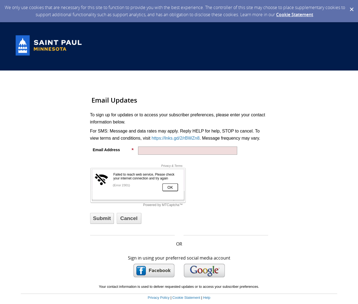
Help (206, 297)
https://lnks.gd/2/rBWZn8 (175, 138)
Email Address (113, 150)
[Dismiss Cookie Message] (351, 5)
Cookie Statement (294, 15)
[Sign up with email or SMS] (102, 218)
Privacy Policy (159, 297)
